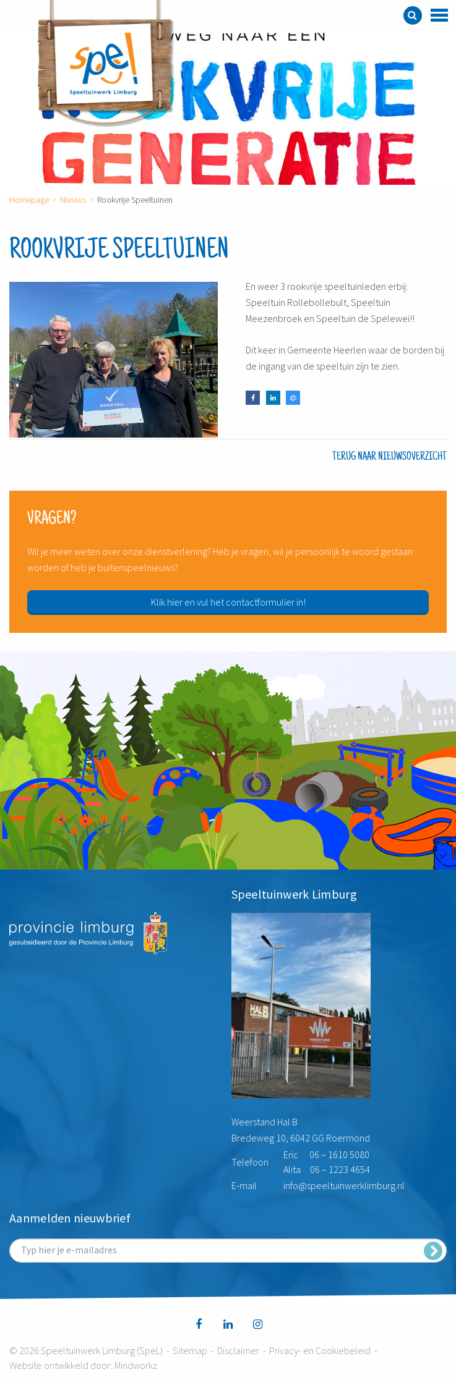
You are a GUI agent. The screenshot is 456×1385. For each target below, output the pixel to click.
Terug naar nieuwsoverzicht (389, 457)
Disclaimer (238, 1350)
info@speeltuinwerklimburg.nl (344, 1185)
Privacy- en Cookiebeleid (320, 1350)
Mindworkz (135, 1365)
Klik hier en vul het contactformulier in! (228, 602)
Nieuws (73, 199)
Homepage (29, 199)
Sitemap (190, 1350)
